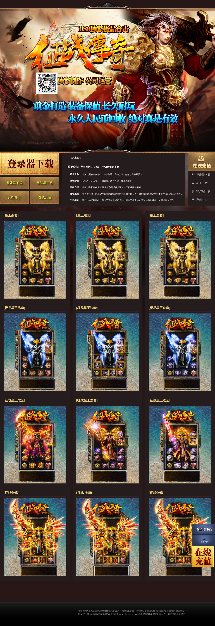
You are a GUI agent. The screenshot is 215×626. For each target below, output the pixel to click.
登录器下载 (203, 174)
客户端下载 (203, 191)
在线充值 (44, 197)
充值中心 (202, 199)
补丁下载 (202, 183)
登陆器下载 (14, 183)
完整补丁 (14, 197)
